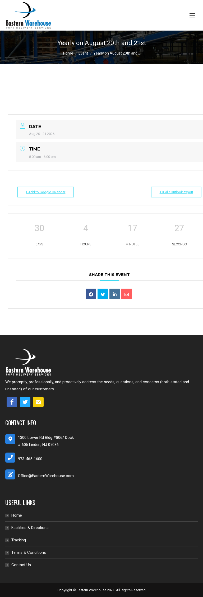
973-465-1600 (30, 459)
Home (16, 515)
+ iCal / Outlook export (175, 192)
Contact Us (21, 564)
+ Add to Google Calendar (46, 192)
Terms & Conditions (28, 552)
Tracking (18, 540)
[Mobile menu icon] (192, 15)
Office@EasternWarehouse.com (46, 475)
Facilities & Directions (30, 527)
